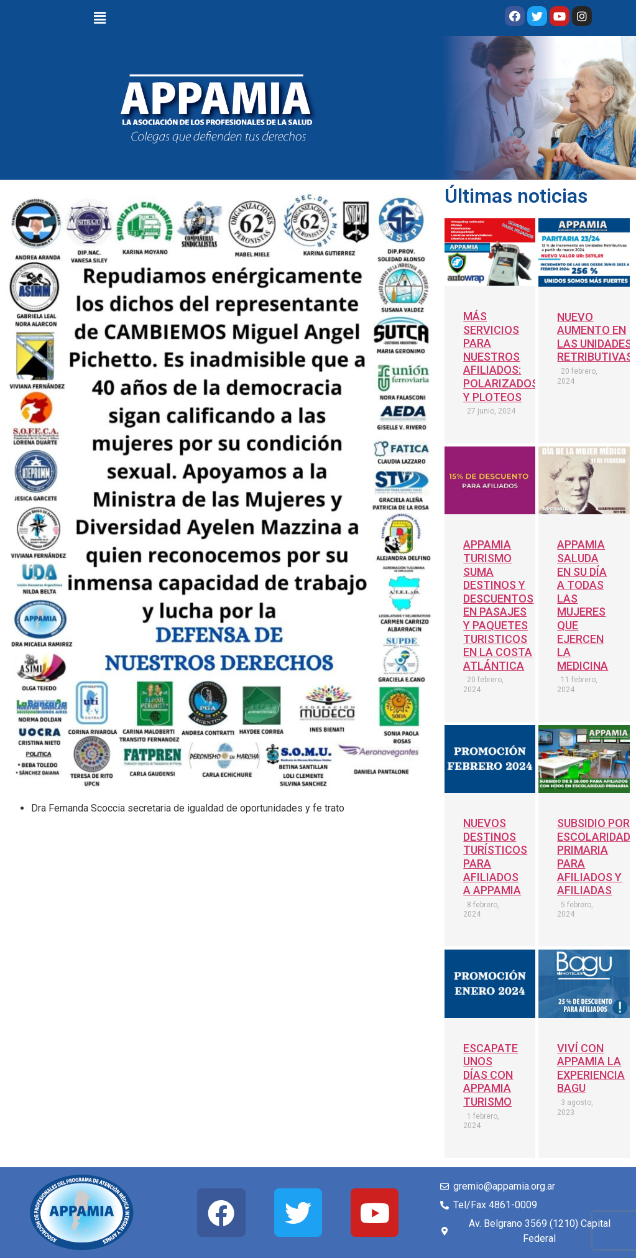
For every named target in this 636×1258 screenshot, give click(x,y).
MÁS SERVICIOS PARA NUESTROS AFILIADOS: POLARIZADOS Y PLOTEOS (500, 357)
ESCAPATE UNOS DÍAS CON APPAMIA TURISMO (490, 1075)
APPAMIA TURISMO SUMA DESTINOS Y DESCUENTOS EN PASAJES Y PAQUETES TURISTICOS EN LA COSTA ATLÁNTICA (498, 605)
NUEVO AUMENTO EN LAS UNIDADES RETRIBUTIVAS (595, 337)
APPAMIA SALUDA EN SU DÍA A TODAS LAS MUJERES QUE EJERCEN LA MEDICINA (582, 605)
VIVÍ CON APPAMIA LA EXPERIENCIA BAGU (591, 1068)
